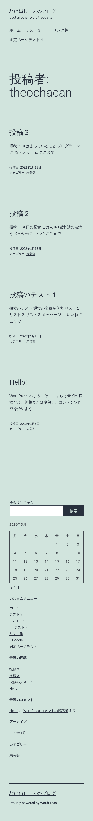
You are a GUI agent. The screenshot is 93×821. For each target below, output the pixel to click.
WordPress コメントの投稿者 (45, 711)
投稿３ (19, 132)
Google (17, 640)
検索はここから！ (23, 502)
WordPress (48, 803)
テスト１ (19, 621)
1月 (14, 587)
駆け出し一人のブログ (32, 11)
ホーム (15, 30)
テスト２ (21, 627)
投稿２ (19, 214)
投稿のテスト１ (33, 295)
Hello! (18, 382)
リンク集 (60, 30)
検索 (73, 511)
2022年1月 (17, 733)
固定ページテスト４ (26, 39)
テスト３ (33, 30)
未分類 (30, 172)
